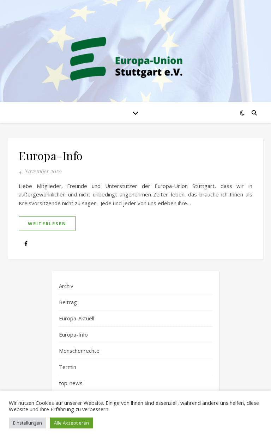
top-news (71, 383)
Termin (67, 366)
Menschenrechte (79, 350)
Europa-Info (51, 155)
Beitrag (68, 302)
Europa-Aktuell (76, 318)
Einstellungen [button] (27, 423)
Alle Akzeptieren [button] (71, 423)
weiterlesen (47, 223)
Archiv (66, 285)
